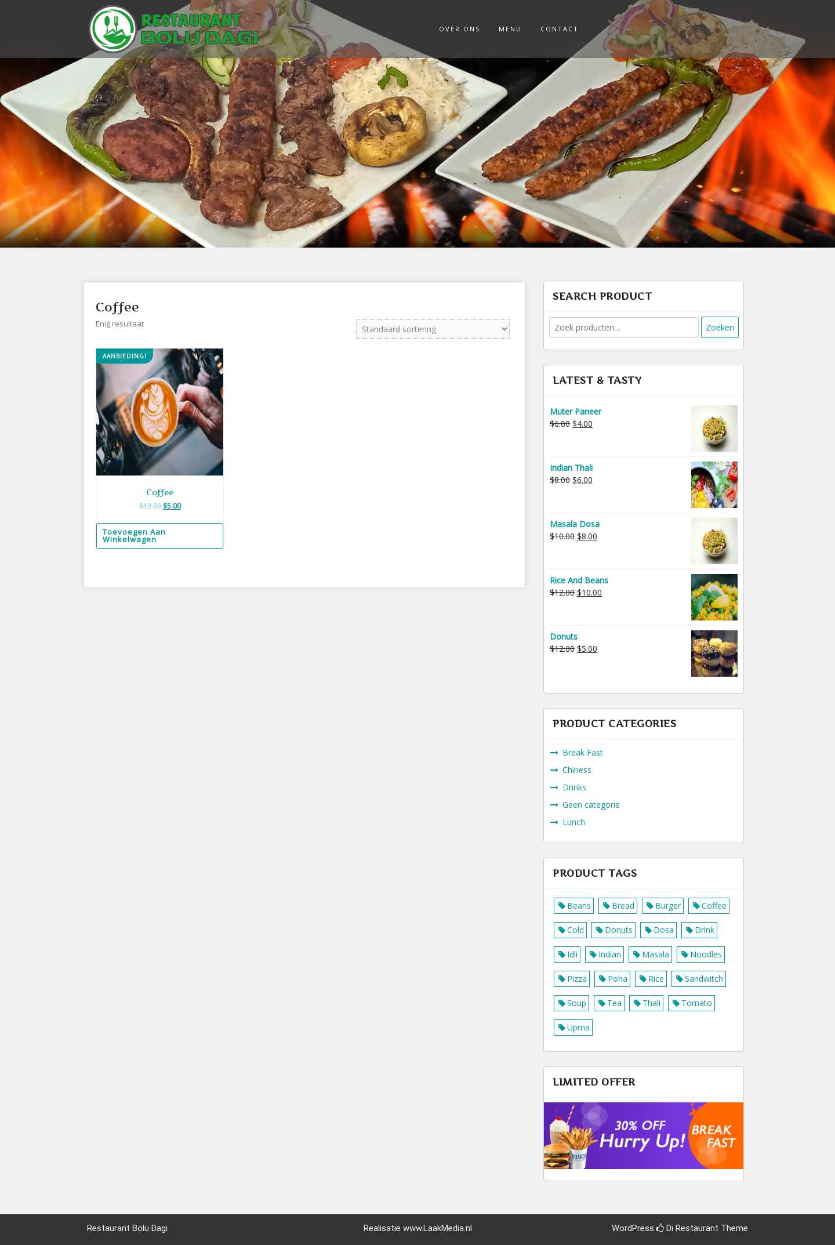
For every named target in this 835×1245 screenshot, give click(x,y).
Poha (617, 978)
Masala (655, 954)
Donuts (619, 929)
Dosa (664, 929)
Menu (510, 28)
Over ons (459, 28)
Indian (609, 954)
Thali (651, 1002)
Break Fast (582, 752)
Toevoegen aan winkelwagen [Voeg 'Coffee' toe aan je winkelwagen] (134, 536)
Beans (579, 905)
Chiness (576, 769)
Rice (656, 978)
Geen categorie (591, 804)
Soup (576, 1002)
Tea (614, 1002)
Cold (575, 929)
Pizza (577, 978)
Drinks (574, 787)
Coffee (714, 905)
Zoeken (720, 327)
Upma (578, 1027)
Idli (572, 954)
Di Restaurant (687, 1228)
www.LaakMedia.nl (437, 1228)
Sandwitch (704, 978)
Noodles (706, 954)
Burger (668, 905)
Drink (704, 929)
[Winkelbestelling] (433, 329)
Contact (559, 28)
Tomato (696, 1002)
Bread (623, 905)
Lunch (573, 821)
